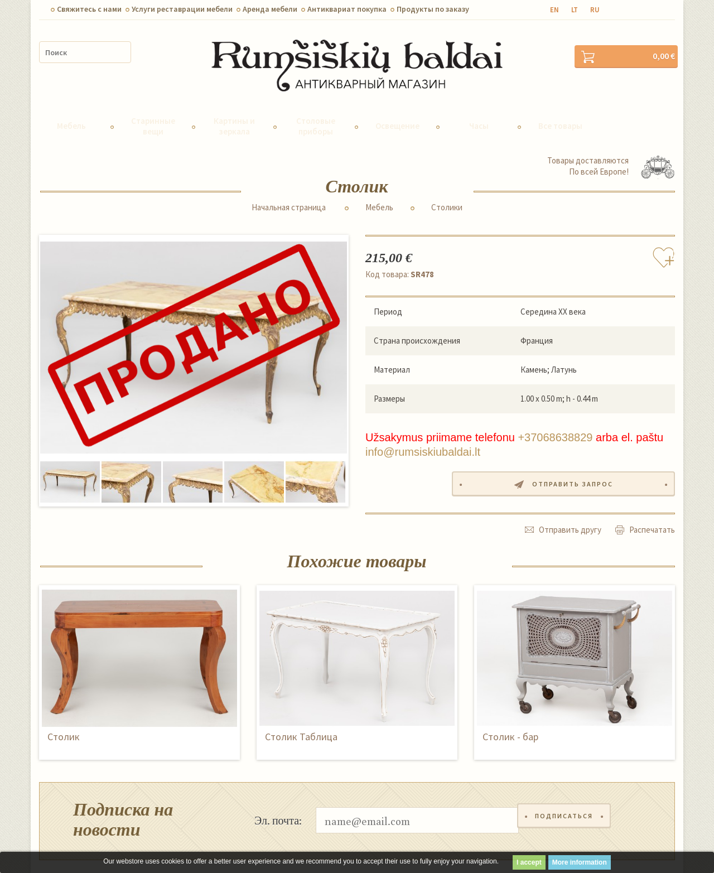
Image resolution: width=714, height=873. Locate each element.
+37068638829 (555, 417)
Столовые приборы (315, 105)
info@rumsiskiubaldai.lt (422, 432)
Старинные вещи (153, 105)
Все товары (560, 105)
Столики (446, 187)
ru (595, 10)
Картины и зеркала (234, 105)
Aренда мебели (270, 9)
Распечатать (652, 508)
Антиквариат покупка (347, 9)
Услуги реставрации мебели (182, 9)
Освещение (397, 105)
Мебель (71, 105)
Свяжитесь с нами (89, 9)
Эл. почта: (278, 798)
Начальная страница (289, 187)
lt (574, 10)
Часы (479, 105)
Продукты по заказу (433, 9)
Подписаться (567, 798)
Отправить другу (570, 508)
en (554, 10)
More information (579, 862)
